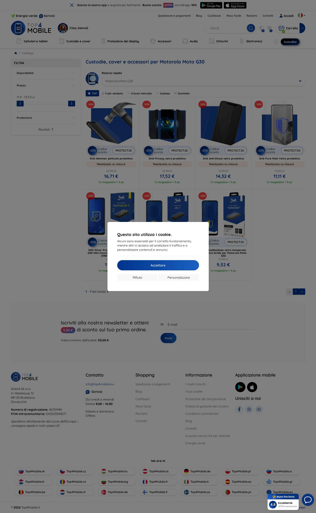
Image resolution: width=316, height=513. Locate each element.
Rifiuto (137, 277)
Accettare (158, 265)
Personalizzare (178, 277)
